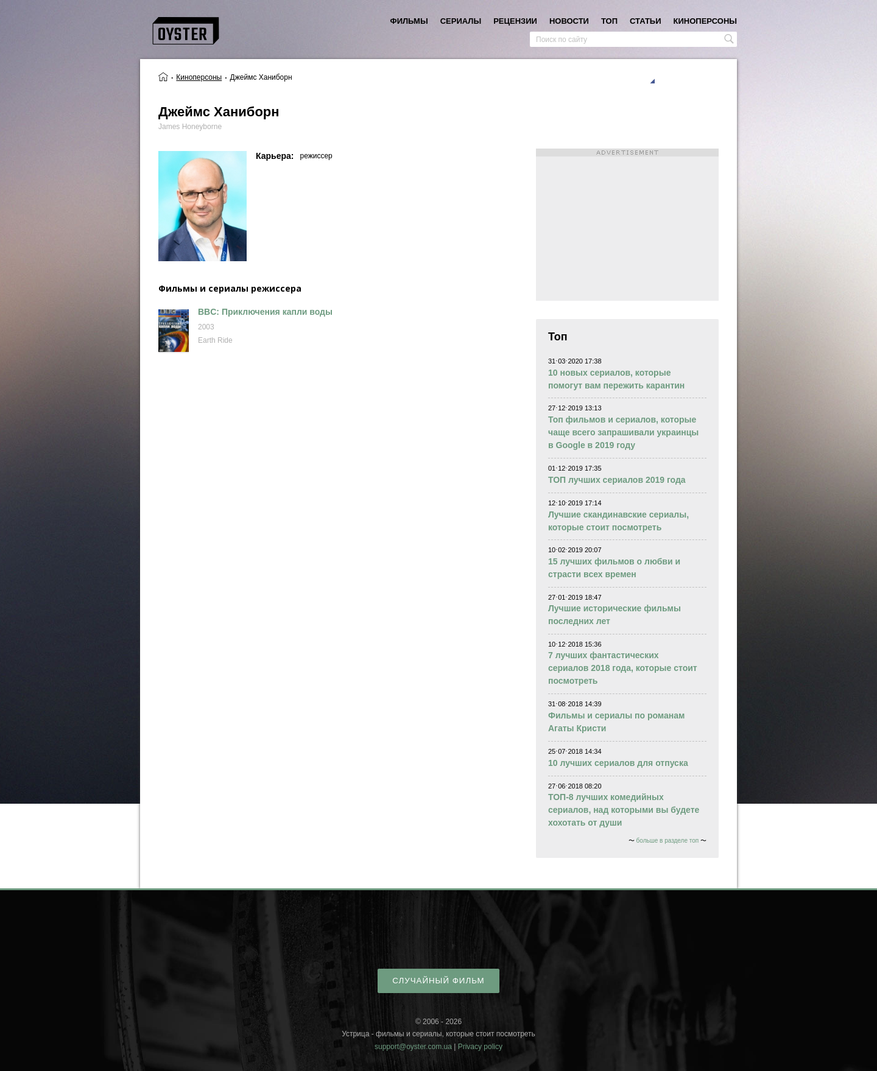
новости (569, 21)
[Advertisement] (627, 225)
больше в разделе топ (667, 840)
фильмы (409, 21)
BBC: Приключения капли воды (265, 312)
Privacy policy (480, 1046)
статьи (645, 21)
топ (609, 21)
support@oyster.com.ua (413, 1046)
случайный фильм (438, 980)
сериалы (460, 21)
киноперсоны (705, 21)
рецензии (515, 21)
